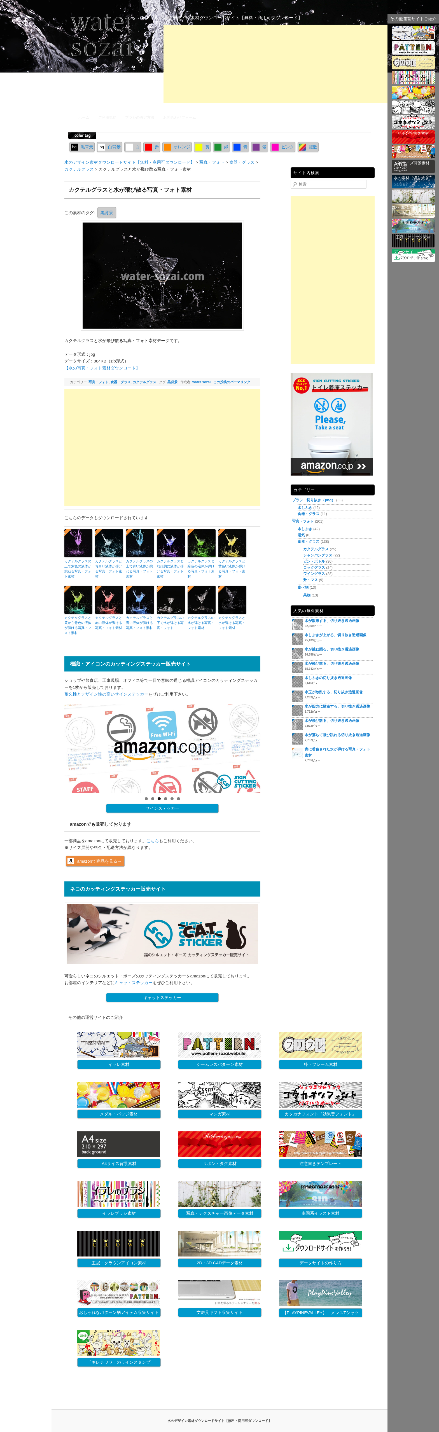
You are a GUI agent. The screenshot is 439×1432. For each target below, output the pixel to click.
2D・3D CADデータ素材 (220, 1262)
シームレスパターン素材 (220, 1064)
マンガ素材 (219, 1114)
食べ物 (303, 587)
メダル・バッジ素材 (119, 1114)
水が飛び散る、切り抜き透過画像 (332, 663)
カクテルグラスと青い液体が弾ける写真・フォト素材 (139, 623)
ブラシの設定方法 (139, 117)
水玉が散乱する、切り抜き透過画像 (334, 692)
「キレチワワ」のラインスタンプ (118, 1362)
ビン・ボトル (314, 561)
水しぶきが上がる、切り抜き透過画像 (335, 635)
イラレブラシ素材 (119, 1213)
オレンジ (177, 146)
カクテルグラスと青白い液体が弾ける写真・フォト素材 (108, 568)
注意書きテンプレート (321, 1163)
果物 (306, 595)
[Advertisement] (275, 64)
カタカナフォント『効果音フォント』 (320, 1114)
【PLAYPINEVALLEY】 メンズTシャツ (320, 1312)
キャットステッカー (134, 982)
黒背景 (82, 146)
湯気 (301, 535)
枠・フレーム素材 (320, 1064)
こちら (152, 840)
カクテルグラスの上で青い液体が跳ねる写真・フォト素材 (139, 568)
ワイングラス (314, 574)
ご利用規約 (107, 117)
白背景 (109, 146)
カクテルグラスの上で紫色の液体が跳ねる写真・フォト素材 (77, 568)
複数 (308, 146)
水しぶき (305, 508)
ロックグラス (314, 567)
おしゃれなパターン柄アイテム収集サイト (119, 1312)
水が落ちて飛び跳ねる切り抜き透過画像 (337, 735)
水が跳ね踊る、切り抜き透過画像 (332, 649)
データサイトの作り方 (321, 1262)
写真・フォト (98, 382)
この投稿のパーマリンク (231, 382)
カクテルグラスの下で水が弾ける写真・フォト (170, 623)
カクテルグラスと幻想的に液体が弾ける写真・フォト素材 (170, 568)
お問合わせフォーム (179, 117)
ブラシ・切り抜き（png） (313, 500)
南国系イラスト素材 (320, 1213)
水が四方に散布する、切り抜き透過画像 (337, 706)
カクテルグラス (144, 382)
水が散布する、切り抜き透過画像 (332, 621)
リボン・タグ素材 (220, 1163)
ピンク (283, 146)
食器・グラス (121, 382)
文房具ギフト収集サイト (220, 1312)
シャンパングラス (317, 555)
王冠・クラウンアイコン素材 (119, 1262)
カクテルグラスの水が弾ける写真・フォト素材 (201, 623)
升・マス (310, 580)
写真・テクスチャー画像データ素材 (219, 1213)
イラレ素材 (118, 1064)
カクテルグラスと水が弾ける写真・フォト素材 (231, 623)
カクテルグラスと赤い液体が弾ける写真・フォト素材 (108, 623)
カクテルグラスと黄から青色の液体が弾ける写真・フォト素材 (77, 625)
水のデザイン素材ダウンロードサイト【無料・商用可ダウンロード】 (233, 17)
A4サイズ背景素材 (119, 1163)
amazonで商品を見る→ (99, 861)
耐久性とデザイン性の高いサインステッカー (106, 694)
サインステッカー (162, 808)
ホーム (83, 117)
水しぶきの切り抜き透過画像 (328, 678)
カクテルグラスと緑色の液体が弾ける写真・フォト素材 (201, 568)
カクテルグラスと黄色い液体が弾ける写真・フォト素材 (231, 568)
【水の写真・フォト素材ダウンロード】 (102, 368)
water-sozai (201, 382)
